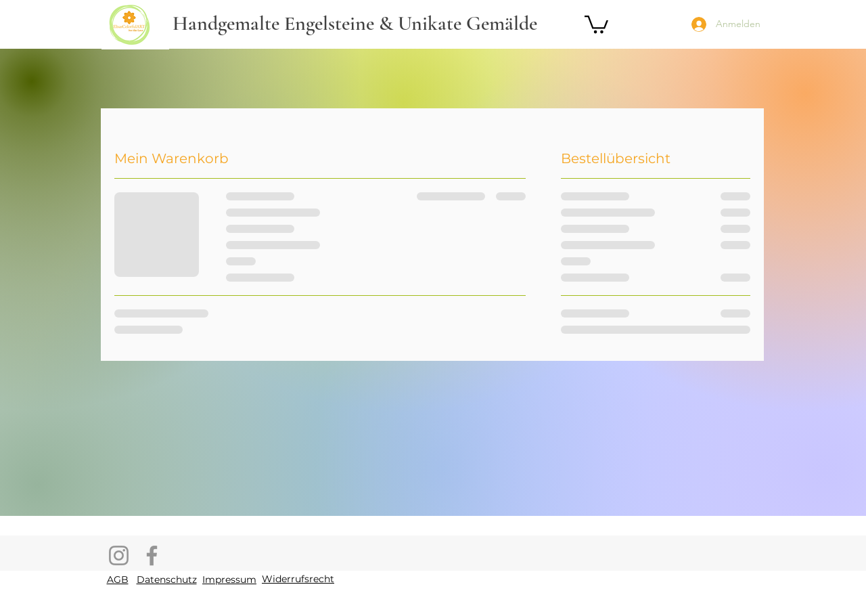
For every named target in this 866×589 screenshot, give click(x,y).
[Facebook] (152, 555)
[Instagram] (119, 555)
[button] (596, 23)
